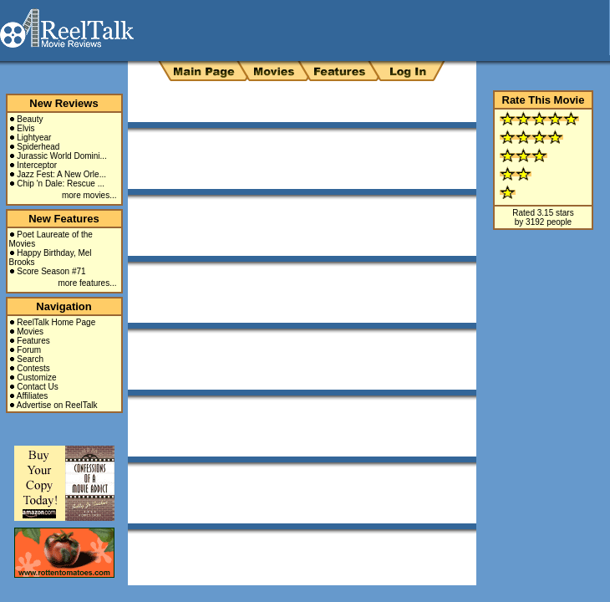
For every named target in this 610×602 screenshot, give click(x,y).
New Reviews (63, 103)
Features (33, 340)
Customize (36, 377)
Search (30, 359)
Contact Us (37, 386)
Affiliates (32, 395)
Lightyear (34, 137)
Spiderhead (38, 146)
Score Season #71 (51, 271)
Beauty (30, 119)
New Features (63, 218)
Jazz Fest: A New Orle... (61, 174)
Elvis (25, 128)
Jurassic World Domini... (62, 156)
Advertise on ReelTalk (57, 405)
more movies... (89, 195)
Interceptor (37, 165)
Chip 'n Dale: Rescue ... (60, 183)
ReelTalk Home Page (56, 322)
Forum (29, 350)
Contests (33, 368)
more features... (87, 283)
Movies (30, 331)
